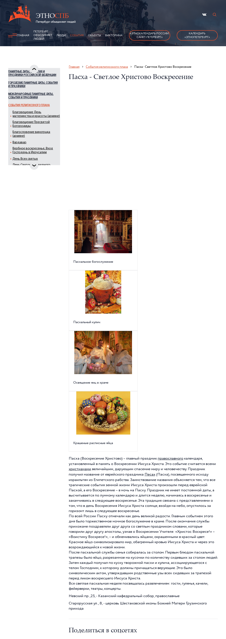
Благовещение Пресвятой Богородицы (35, 142)
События (77, 35)
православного (170, 458)
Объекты (94, 35)
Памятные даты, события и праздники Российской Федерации (32, 83)
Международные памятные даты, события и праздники (32, 107)
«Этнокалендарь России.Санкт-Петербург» (149, 35)
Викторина (114, 35)
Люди (61, 35)
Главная (23, 35)
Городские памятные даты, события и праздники (32, 96)
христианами (80, 469)
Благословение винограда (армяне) (32, 152)
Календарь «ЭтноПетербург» (197, 35)
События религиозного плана (30, 118)
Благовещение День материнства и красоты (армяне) (35, 130)
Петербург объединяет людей (42, 35)
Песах (150, 474)
